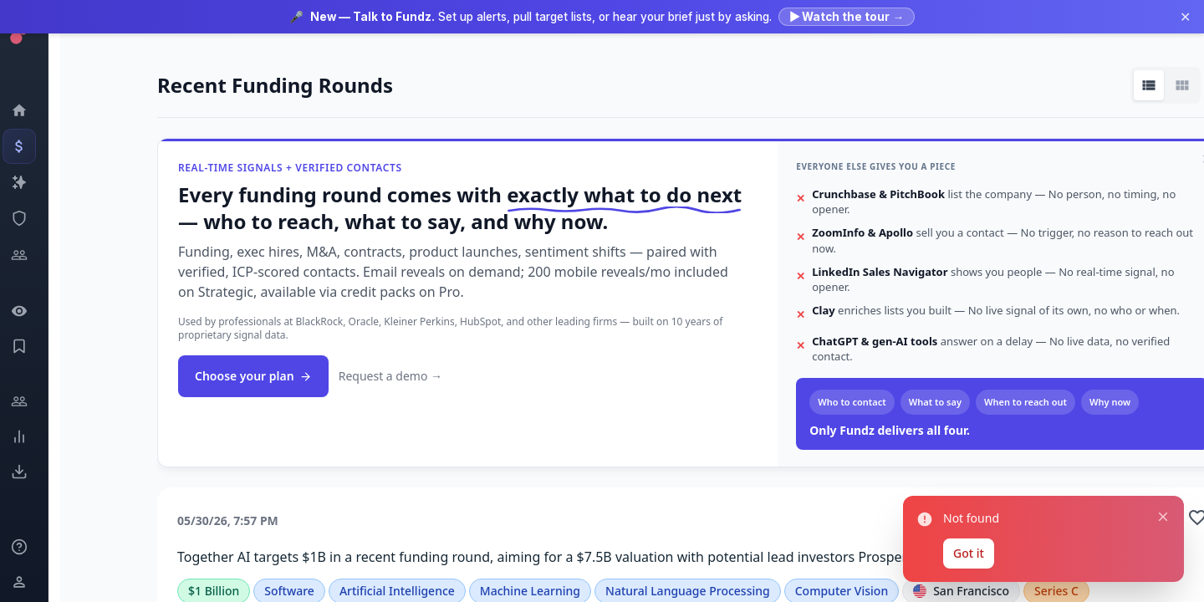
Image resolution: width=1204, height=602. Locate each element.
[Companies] (30, 182)
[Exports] (30, 471)
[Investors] (30, 255)
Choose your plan (253, 376)
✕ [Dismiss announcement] (1185, 16)
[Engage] (30, 401)
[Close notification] (1163, 517)
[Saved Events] (30, 346)
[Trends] (30, 436)
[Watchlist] (30, 311)
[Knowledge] (30, 547)
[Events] (30, 146)
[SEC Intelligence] (30, 218)
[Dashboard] (30, 110)
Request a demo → (390, 376)
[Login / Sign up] (30, 582)
